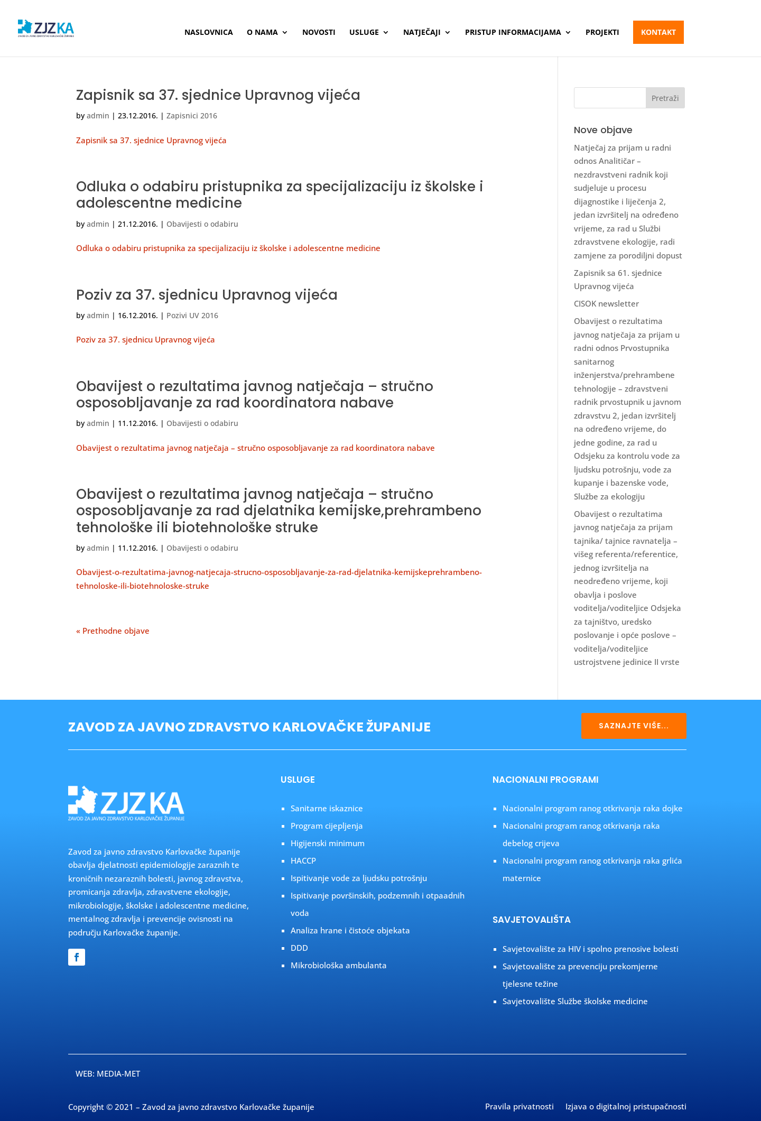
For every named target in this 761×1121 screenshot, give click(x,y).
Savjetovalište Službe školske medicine (575, 1001)
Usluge (364, 33)
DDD (299, 947)
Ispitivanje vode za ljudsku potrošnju (359, 878)
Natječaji (422, 33)
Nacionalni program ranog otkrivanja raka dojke (593, 808)
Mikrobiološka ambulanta (339, 965)
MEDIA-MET (118, 1073)
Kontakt (658, 32)
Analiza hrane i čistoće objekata (350, 930)
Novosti (319, 33)
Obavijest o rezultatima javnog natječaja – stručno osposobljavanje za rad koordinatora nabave (254, 394)
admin (98, 115)
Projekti (602, 33)
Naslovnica (208, 33)
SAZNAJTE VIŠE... (634, 725)
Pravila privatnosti (519, 1107)
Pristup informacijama (513, 33)
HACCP (303, 860)
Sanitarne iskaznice (327, 808)
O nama (262, 33)
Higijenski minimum (328, 843)
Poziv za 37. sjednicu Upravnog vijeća (207, 294)
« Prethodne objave (113, 630)
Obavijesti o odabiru (202, 224)
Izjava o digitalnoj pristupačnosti (625, 1107)
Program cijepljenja (327, 825)
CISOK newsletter (606, 303)
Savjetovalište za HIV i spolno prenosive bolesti (591, 948)
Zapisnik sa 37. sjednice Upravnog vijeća (218, 95)
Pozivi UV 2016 (192, 315)
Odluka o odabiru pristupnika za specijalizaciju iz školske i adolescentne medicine (280, 194)
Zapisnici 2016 (191, 115)
